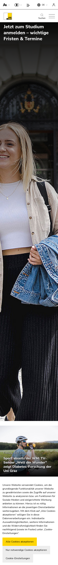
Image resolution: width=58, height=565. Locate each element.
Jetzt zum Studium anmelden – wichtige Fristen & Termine (26, 33)
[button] (5, 4)
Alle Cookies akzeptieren (20, 541)
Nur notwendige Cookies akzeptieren (26, 550)
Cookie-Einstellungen (18, 558)
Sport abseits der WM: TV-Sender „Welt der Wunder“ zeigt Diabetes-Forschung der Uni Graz (27, 464)
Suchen (41, 17)
